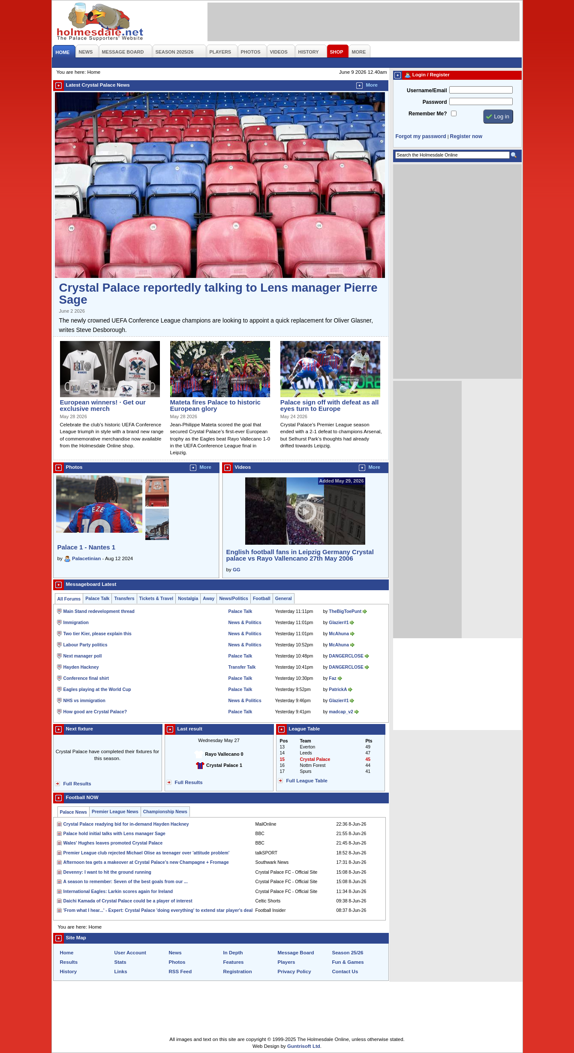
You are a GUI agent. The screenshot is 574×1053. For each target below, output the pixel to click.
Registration (237, 971)
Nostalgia (188, 598)
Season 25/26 (348, 952)
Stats (120, 962)
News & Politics (244, 622)
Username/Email (427, 90)
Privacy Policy (294, 971)
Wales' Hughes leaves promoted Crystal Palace (113, 843)
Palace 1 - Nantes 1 (86, 547)
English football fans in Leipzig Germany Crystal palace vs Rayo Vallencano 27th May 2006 (300, 555)
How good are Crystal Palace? (95, 711)
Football (261, 598)
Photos (177, 962)
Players (286, 962)
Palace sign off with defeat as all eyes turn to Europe (329, 405)
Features (233, 962)
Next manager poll (82, 656)
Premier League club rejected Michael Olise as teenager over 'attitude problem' (146, 853)
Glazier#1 (339, 622)
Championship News (165, 811)
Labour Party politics (85, 645)
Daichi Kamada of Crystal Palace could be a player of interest (127, 901)
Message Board (296, 952)
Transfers (124, 598)
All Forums (69, 599)
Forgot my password (421, 136)
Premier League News (115, 811)
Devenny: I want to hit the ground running (107, 872)
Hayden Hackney (81, 667)
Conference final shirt (86, 678)
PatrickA (338, 689)
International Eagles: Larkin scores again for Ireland (118, 891)
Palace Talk (97, 598)
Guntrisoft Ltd (303, 1046)
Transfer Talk (242, 667)
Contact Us (345, 971)
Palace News (73, 812)
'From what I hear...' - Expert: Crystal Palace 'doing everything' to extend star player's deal (158, 910)
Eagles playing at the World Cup (97, 689)
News (175, 952)
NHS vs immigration (84, 700)
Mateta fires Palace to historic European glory (215, 405)
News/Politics (233, 598)
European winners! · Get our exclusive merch (103, 405)
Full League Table (307, 780)
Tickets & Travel (156, 598)
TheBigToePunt (345, 611)
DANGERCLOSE (346, 656)
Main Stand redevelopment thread (99, 611)
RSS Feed (180, 971)
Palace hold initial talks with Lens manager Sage (114, 833)
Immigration (76, 622)
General (283, 598)
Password (435, 102)
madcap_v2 (341, 711)
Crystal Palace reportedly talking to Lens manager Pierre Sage (218, 293)
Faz (332, 678)
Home (67, 952)
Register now (466, 136)
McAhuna (339, 633)
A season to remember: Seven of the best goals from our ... (125, 881)
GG (236, 569)
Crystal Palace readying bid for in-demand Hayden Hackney (126, 824)
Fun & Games (348, 962)
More (372, 84)
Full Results (77, 783)
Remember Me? (428, 114)
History (68, 971)
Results (69, 962)
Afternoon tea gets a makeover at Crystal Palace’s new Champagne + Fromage (146, 862)
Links (120, 971)
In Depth (233, 952)
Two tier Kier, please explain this (97, 633)
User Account (130, 952)
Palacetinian (86, 558)
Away (208, 598)
